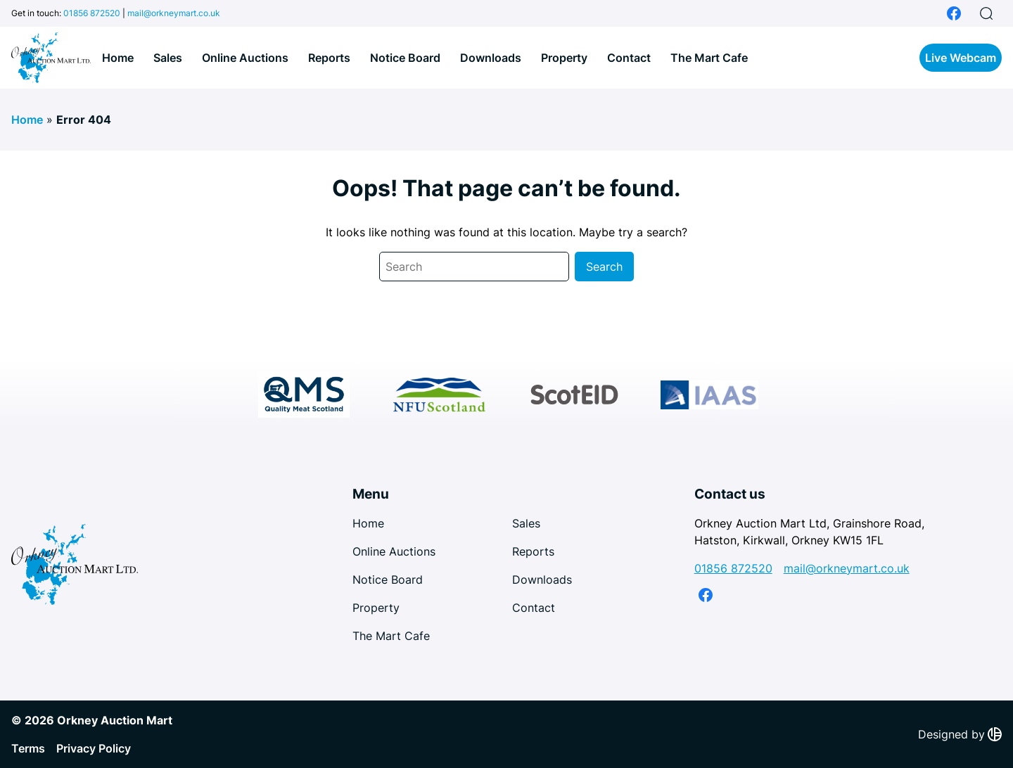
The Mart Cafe (709, 58)
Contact (629, 58)
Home (118, 58)
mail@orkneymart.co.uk (173, 13)
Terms (28, 748)
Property (564, 58)
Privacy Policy (93, 748)
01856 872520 (91, 13)
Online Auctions (245, 58)
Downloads (490, 58)
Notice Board (405, 58)
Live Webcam (960, 58)
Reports (329, 58)
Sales (167, 58)
